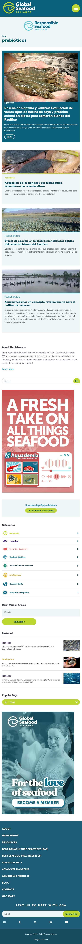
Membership (10, 835)
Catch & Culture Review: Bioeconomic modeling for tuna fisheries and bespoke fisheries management (31, 681)
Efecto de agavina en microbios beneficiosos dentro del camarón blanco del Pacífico (39, 242)
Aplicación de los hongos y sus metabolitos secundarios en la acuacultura (33, 184)
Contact (8, 889)
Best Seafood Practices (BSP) (21, 855)
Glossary (8, 896)
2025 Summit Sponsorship (41, 510)
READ (9, 136)
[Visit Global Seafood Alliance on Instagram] (10, 921)
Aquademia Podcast (15, 876)
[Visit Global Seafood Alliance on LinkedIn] (56, 921)
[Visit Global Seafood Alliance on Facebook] (25, 921)
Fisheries (6, 643)
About (6, 828)
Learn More (8, 369)
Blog (5, 882)
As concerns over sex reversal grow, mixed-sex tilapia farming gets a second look (31, 664)
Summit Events (12, 862)
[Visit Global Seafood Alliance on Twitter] (40, 921)
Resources (9, 842)
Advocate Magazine (15, 869)
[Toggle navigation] (76, 8)
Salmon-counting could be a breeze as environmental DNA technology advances (28, 648)
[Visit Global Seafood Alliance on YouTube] (72, 921)
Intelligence (8, 659)
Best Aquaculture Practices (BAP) (25, 849)
